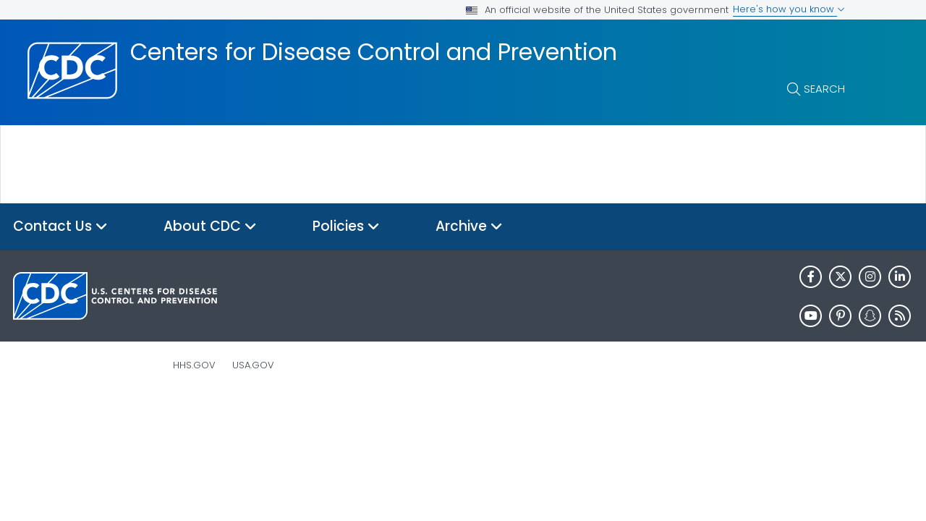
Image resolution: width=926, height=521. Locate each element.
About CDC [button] (210, 226)
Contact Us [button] (60, 226)
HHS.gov (194, 365)
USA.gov (253, 365)
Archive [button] (469, 226)
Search (824, 88)
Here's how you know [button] (789, 9)
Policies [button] (346, 226)
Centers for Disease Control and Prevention (373, 52)
